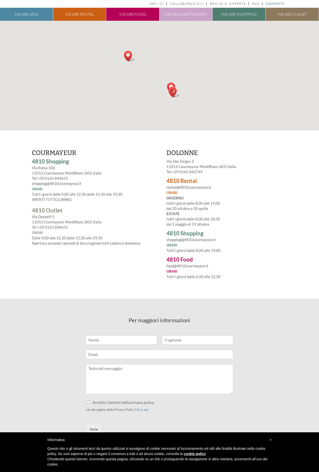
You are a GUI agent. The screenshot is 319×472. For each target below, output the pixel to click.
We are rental (79, 14)
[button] (129, 56)
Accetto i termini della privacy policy (123, 402)
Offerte (237, 3)
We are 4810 (26, 14)
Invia (94, 429)
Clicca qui (141, 410)
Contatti (275, 3)
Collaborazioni (187, 3)
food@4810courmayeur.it (187, 266)
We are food (132, 14)
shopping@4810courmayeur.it (56, 183)
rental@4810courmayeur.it (188, 187)
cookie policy (195, 454)
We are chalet (292, 14)
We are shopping (239, 14)
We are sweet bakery (186, 14)
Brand (216, 3)
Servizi (156, 3)
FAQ (256, 3)
